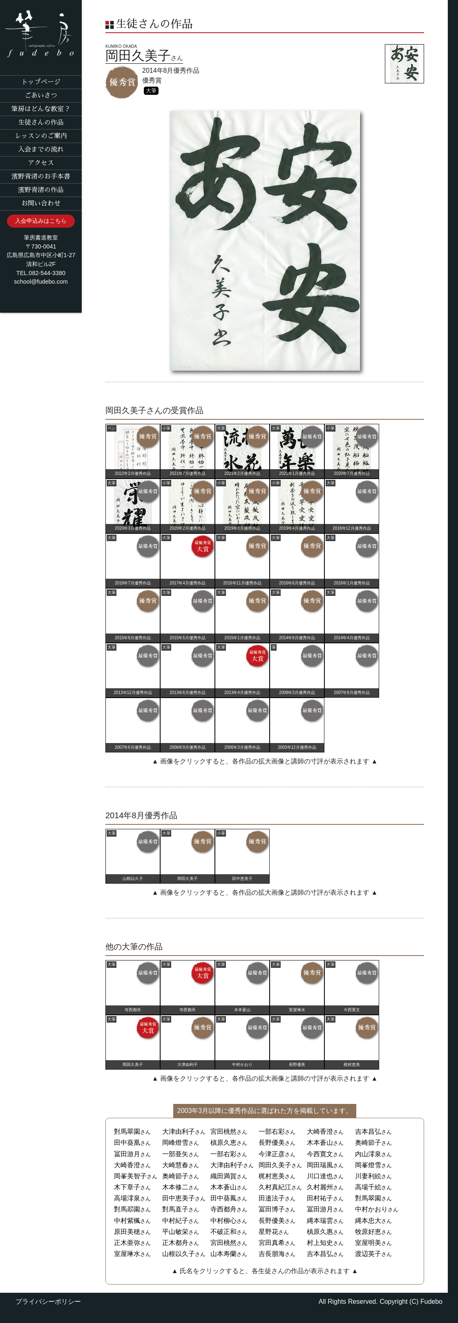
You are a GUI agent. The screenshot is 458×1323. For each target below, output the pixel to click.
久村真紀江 (275, 1187)
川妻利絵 (368, 1176)
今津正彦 (272, 1154)
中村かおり (371, 1209)
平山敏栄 (175, 1231)
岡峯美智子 (130, 1176)
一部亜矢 (175, 1154)
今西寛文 (320, 1154)
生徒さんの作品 (41, 122)
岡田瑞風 (320, 1165)
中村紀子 (175, 1220)
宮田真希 (272, 1242)
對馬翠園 (127, 1131)
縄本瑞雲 (320, 1220)
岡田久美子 (275, 1165)
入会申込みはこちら (41, 220)
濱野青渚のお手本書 (40, 176)
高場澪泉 (127, 1198)
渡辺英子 (368, 1253)
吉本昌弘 (368, 1131)
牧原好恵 (368, 1231)
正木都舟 (175, 1242)
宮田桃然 (223, 1131)
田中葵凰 (127, 1142)
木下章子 (127, 1187)
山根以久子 (178, 1253)
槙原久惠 (320, 1231)
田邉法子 (272, 1198)
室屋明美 (368, 1242)
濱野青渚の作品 (41, 190)
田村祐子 (320, 1198)
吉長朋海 (272, 1253)
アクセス (41, 163)
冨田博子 (272, 1209)
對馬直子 (175, 1209)
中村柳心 (223, 1220)
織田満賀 (223, 1176)
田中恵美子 (178, 1198)
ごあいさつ (41, 95)
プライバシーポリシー (48, 1301)
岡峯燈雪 (368, 1165)
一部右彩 (272, 1131)
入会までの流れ (41, 149)
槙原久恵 (223, 1142)
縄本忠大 (368, 1220)
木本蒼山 (320, 1142)
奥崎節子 (368, 1142)
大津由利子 (178, 1131)
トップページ (40, 82)
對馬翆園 (127, 1209)
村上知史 (320, 1242)
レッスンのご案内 (41, 136)
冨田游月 (127, 1154)
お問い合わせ (40, 203)
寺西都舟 (223, 1209)
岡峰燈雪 (175, 1142)
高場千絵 (368, 1187)
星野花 (268, 1231)
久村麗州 (320, 1187)
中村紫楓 (127, 1220)
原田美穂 (127, 1231)
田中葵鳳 (223, 1198)
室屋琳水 (127, 1253)
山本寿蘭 (223, 1253)
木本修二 (175, 1187)
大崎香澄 (320, 1131)
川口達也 (320, 1176)
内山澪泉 (368, 1154)
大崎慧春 (175, 1165)
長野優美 (272, 1142)
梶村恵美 (272, 1176)
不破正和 (223, 1231)
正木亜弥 (127, 1242)
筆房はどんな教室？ (40, 109)
